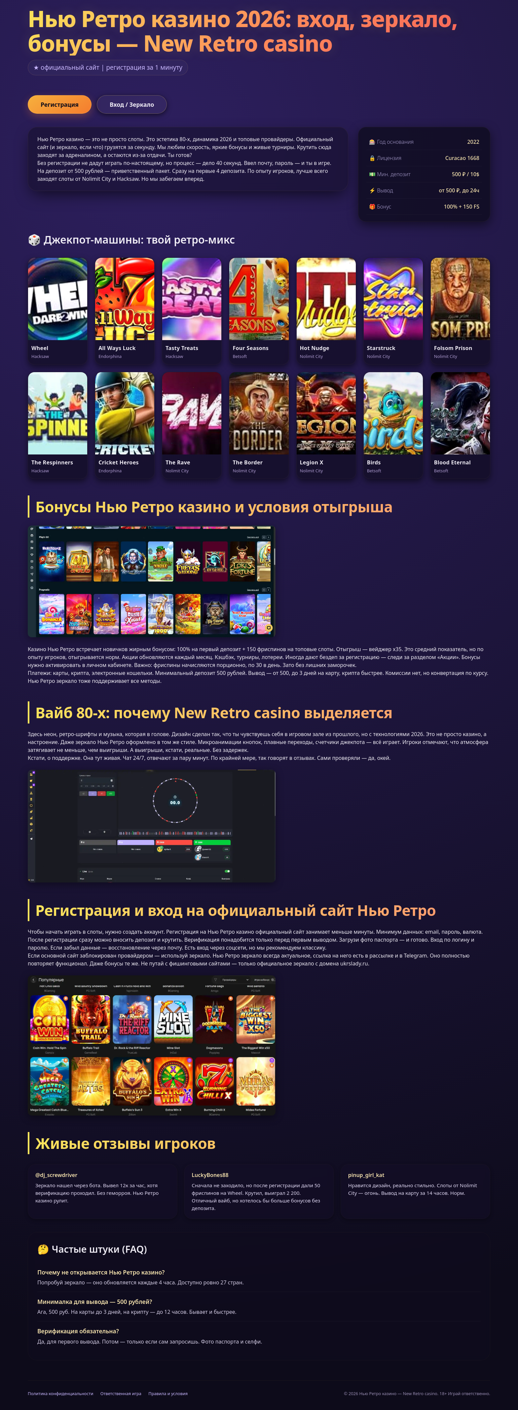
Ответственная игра (120, 1393)
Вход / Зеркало (132, 104)
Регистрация (60, 104)
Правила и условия (168, 1393)
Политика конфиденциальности (60, 1393)
